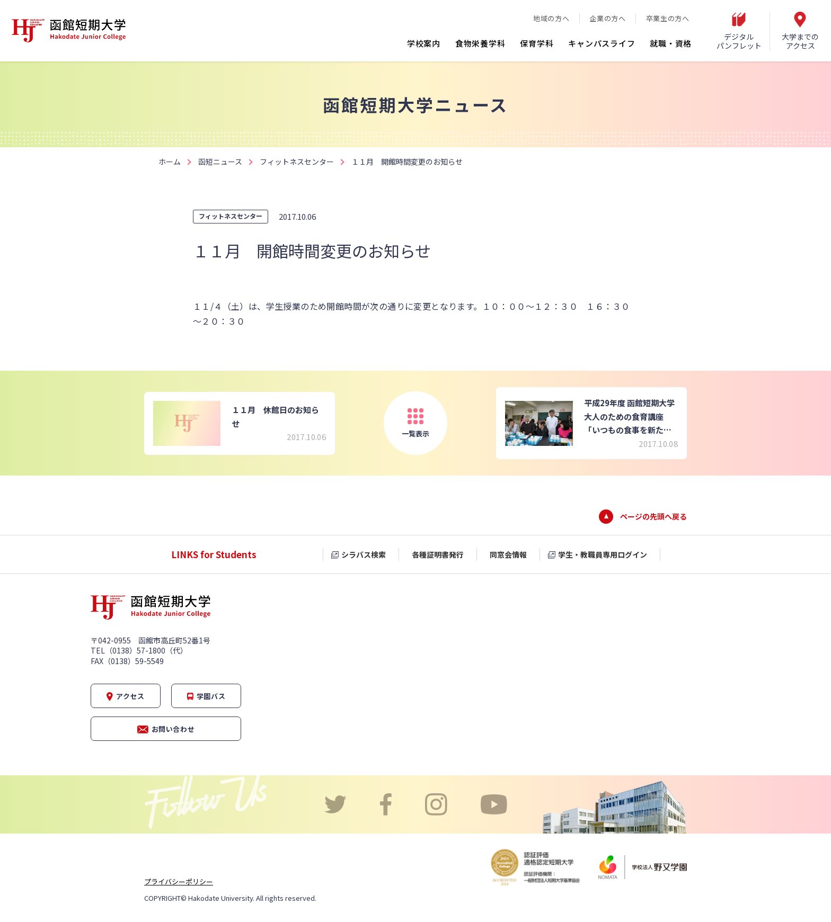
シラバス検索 (363, 554)
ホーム (169, 161)
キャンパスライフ (601, 43)
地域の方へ (551, 18)
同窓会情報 (508, 554)
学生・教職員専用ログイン (602, 554)
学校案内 (423, 43)
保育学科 (536, 43)
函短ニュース (220, 161)
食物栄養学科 (480, 43)
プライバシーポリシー (178, 881)
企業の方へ (607, 18)
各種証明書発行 (438, 554)
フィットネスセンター (297, 161)
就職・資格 (671, 43)
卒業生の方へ (667, 18)
